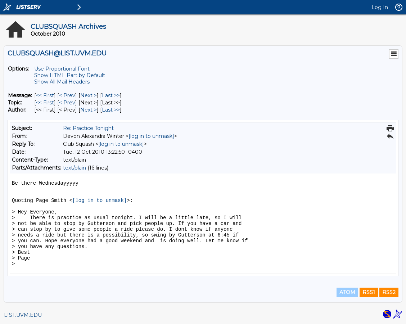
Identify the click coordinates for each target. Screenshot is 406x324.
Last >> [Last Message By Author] (111, 110)
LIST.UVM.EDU (23, 315)
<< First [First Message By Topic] (45, 102)
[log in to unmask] (151, 136)
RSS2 (389, 292)
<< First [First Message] (45, 95)
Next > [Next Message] (88, 95)
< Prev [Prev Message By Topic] (67, 102)
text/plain (74, 168)
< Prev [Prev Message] (67, 95)
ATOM (347, 292)
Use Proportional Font (62, 69)
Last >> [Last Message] (111, 95)
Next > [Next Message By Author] (88, 110)
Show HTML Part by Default (69, 75)
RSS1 (368, 292)
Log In (379, 7)
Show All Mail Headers (62, 81)
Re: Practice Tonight (88, 128)
